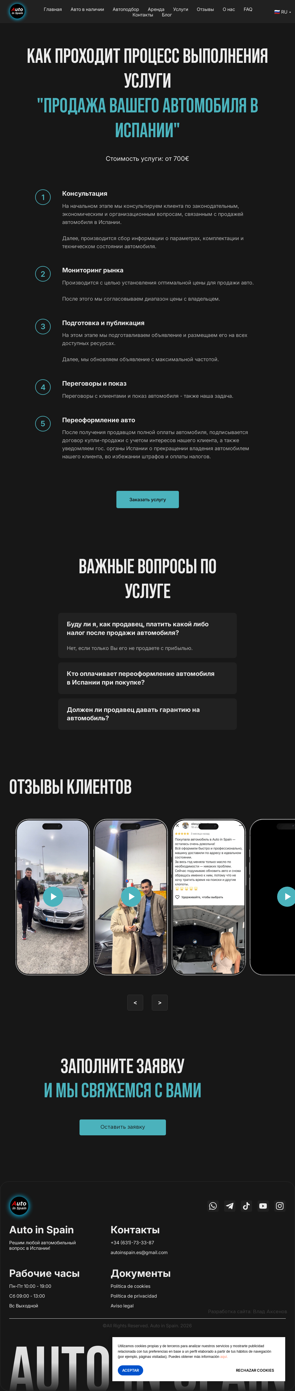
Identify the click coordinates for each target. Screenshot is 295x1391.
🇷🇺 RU (281, 12)
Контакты (143, 15)
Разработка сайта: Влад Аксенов (247, 1312)
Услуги (180, 9)
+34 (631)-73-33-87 (132, 1242)
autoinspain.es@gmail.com (139, 1252)
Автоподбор (126, 9)
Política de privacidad (134, 1296)
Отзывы (205, 9)
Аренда (156, 9)
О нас (229, 9)
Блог (167, 15)
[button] (123, 1127)
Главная (53, 9)
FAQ (248, 9)
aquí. (224, 1357)
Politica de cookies (130, 1286)
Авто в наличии (87, 9)
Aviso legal (122, 1306)
